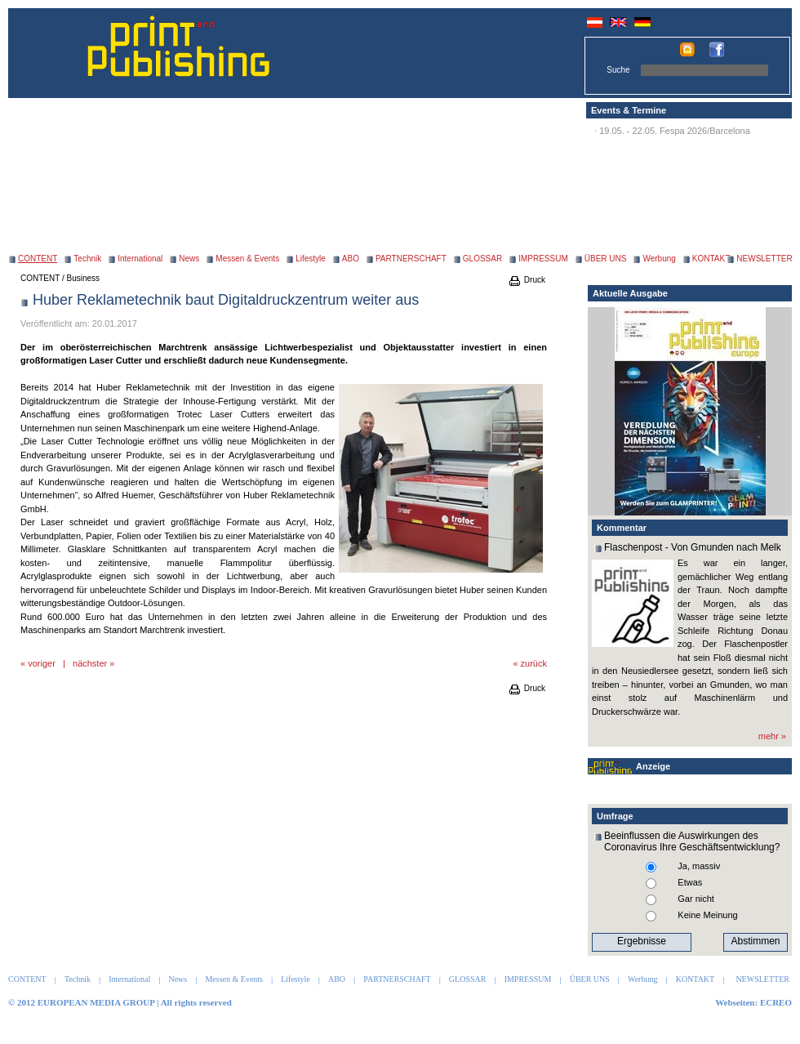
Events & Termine (628, 110)
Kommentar (622, 528)
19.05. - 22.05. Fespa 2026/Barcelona (674, 131)
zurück (534, 663)
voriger (42, 663)
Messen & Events (247, 258)
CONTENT (40, 278)
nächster (90, 663)
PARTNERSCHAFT (411, 258)
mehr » (772, 736)
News (189, 258)
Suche (618, 69)
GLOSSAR (482, 258)
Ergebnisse (641, 941)
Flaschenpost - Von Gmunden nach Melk (692, 547)
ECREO (776, 1002)
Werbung (658, 258)
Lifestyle (311, 258)
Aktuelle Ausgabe (630, 293)
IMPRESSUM (543, 258)
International (140, 258)
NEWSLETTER (764, 258)
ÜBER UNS (605, 258)
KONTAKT (711, 258)
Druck (526, 280)
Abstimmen (755, 941)
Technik (87, 258)
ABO (350, 258)
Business (83, 278)
